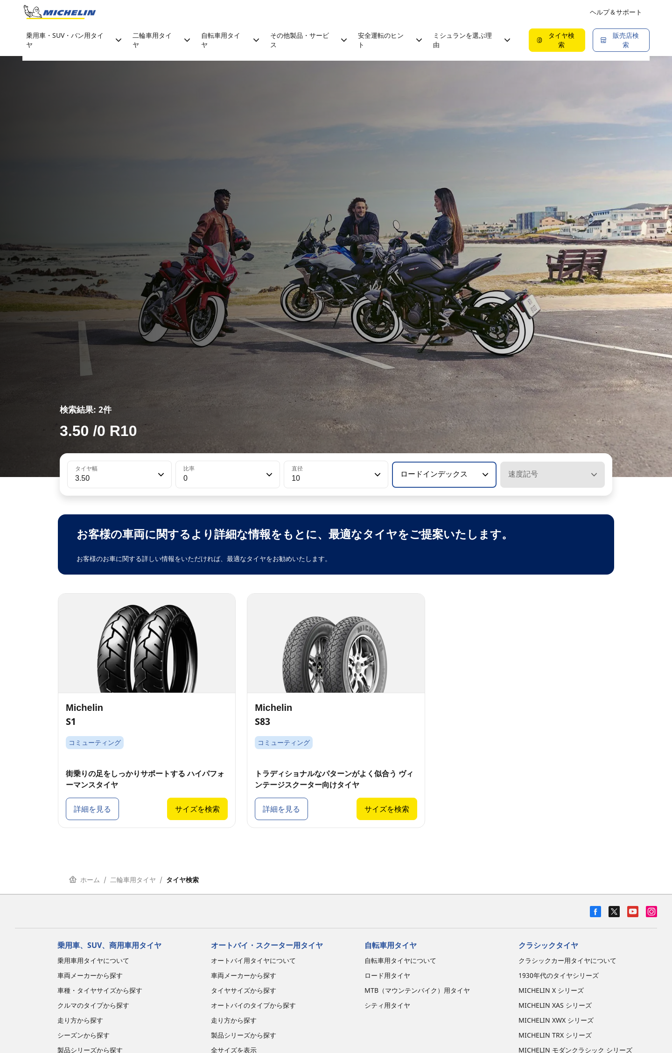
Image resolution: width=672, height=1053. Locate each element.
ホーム (84, 879)
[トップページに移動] (59, 12)
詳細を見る (92, 809)
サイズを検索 (197, 809)
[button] (160, 474)
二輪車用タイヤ (133, 879)
